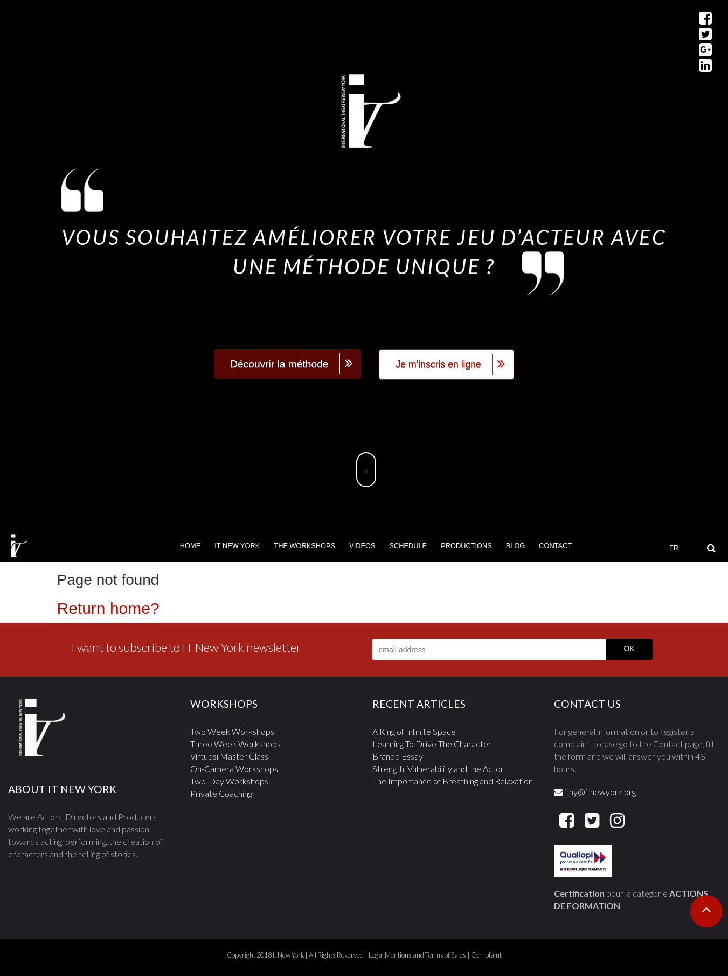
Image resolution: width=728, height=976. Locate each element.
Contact (555, 546)
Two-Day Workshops (229, 781)
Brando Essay (397, 756)
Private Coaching (221, 793)
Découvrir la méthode (279, 364)
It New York (237, 546)
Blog (515, 546)
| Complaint (484, 955)
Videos (362, 546)
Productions (466, 546)
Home (190, 546)
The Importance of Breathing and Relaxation (452, 781)
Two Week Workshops (232, 731)
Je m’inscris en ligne (438, 364)
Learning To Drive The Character (431, 744)
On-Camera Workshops (234, 768)
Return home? (108, 608)
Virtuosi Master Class (229, 756)
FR (673, 548)
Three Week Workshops (235, 744)
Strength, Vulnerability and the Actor (438, 768)
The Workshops (304, 546)
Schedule (408, 546)
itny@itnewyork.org (595, 792)
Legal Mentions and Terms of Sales (417, 955)
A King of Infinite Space (414, 731)
